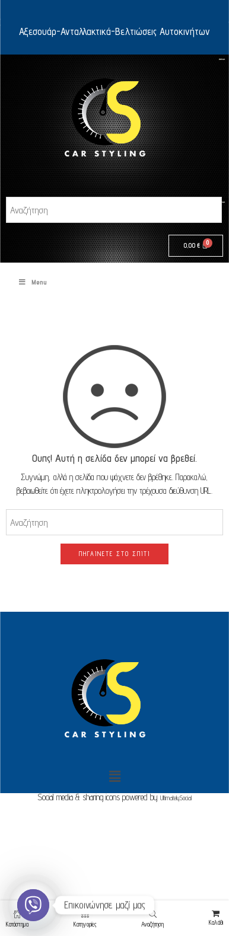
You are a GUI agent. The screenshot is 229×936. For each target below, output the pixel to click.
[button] (114, 776)
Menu (32, 281)
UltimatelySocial (176, 798)
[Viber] (33, 905)
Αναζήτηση (152, 918)
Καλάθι (216, 918)
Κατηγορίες (85, 918)
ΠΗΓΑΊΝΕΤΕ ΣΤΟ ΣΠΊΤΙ (114, 554)
